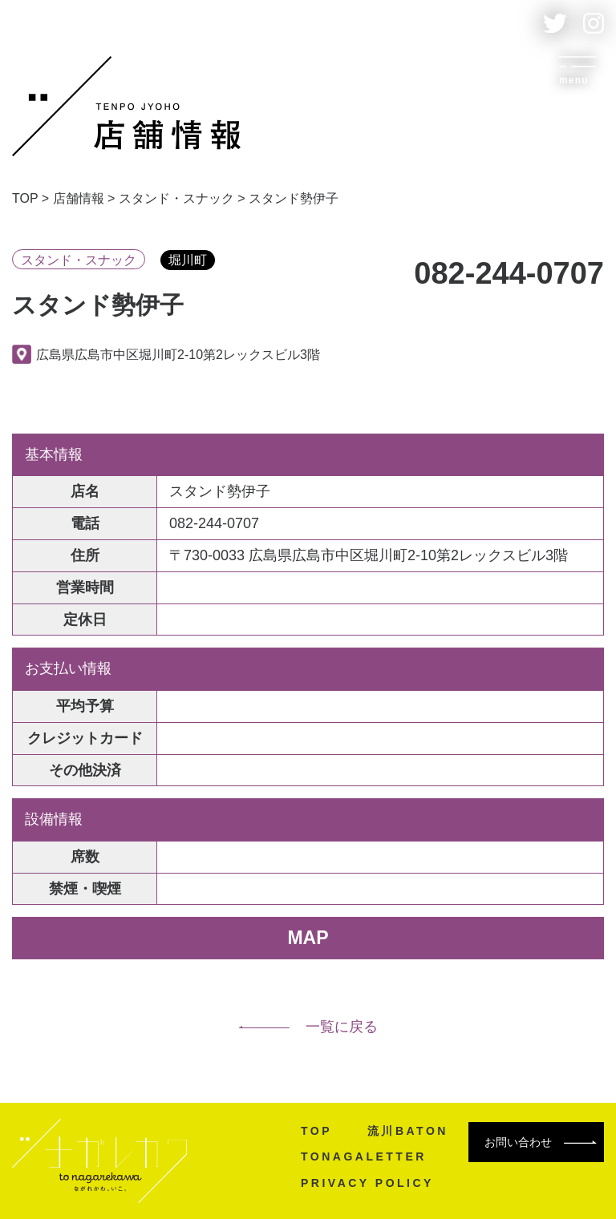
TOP (316, 1130)
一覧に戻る (308, 1027)
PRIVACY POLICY (367, 1183)
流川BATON (407, 1130)
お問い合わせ (540, 1142)
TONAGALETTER (364, 1156)
